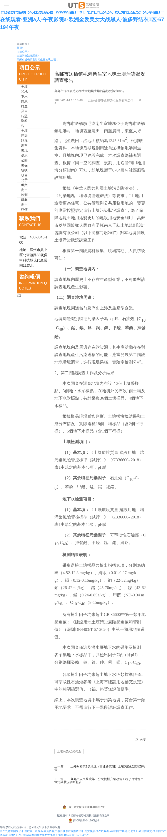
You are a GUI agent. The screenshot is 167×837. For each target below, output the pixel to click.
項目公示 (23, 51)
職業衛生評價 (24, 204)
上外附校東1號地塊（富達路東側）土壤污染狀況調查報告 (99, 768)
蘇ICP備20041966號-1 (83, 820)
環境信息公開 (24, 155)
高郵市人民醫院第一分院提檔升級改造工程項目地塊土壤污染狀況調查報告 (99, 780)
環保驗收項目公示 (24, 173)
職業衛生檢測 (24, 190)
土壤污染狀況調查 (28, 55)
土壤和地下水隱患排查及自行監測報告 (24, 106)
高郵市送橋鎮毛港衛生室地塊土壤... (37, 59)
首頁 (20, 47)
